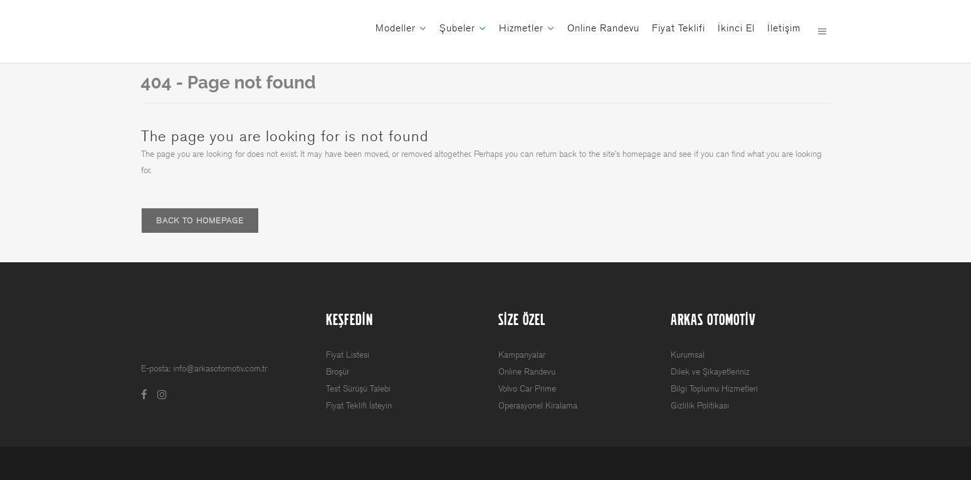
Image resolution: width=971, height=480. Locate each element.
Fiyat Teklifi (678, 28)
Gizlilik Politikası (700, 405)
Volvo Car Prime (527, 388)
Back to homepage (200, 220)
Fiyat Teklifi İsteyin (359, 405)
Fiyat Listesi (347, 354)
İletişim (783, 28)
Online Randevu (603, 28)
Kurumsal (688, 354)
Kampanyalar (521, 354)
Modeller (395, 28)
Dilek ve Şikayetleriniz (710, 371)
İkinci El (736, 28)
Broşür (337, 371)
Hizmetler (521, 28)
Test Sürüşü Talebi (358, 388)
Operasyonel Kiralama (537, 405)
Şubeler (457, 28)
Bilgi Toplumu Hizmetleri (714, 388)
